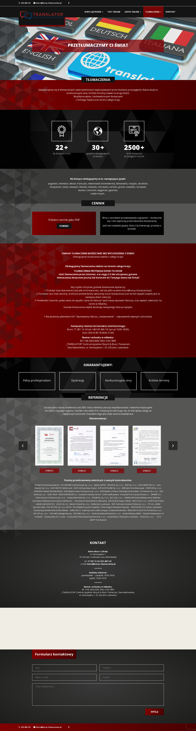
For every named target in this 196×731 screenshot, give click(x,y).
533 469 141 (25, 3)
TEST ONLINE (113, 11)
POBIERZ (64, 226)
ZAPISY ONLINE (133, 11)
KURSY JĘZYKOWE (94, 11)
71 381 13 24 (93, 561)
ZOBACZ (49, 470)
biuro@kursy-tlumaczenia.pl (47, 3)
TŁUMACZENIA (153, 11)
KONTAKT (170, 11)
